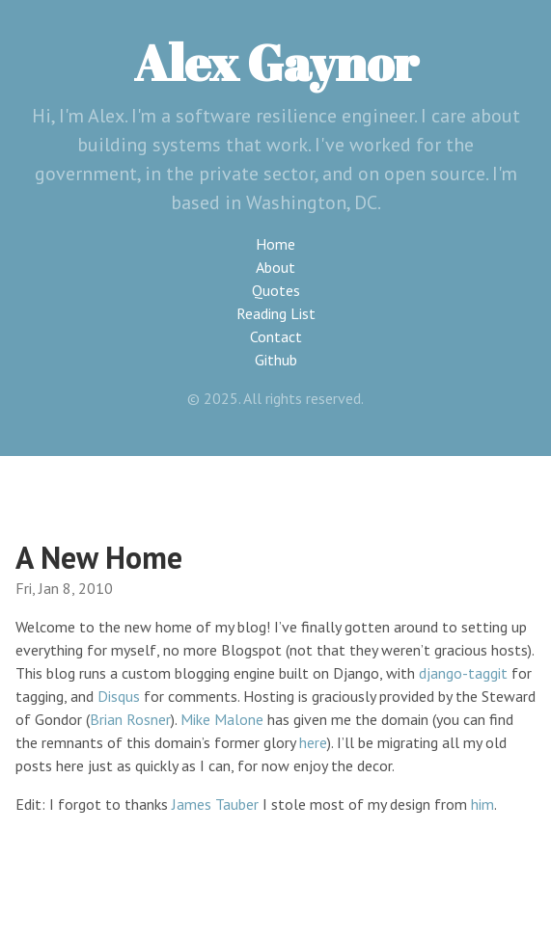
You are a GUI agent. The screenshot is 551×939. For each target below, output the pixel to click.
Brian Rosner (130, 719)
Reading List (276, 313)
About (275, 267)
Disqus (118, 696)
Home (275, 244)
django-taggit (463, 673)
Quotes (276, 290)
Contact (276, 336)
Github (276, 359)
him (482, 804)
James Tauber (215, 804)
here (313, 742)
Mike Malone (221, 719)
